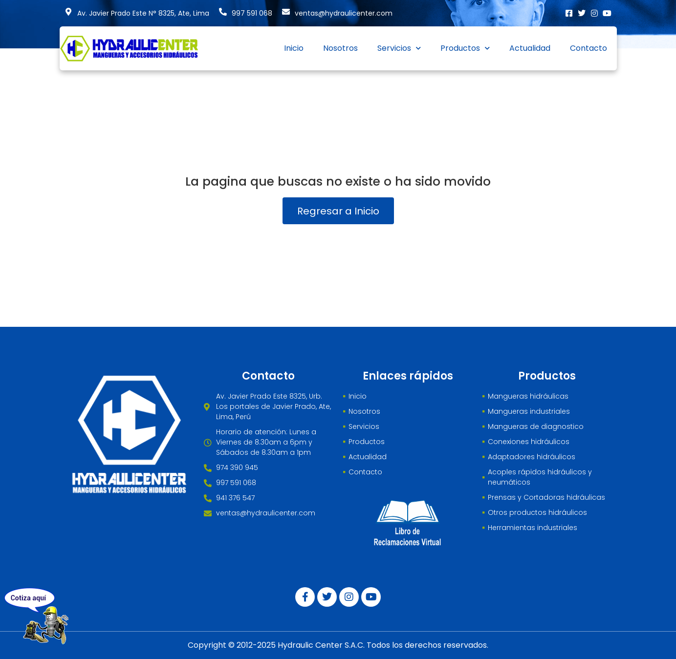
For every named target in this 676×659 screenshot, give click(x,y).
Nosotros (340, 48)
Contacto (588, 48)
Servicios (399, 48)
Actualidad (529, 48)
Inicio (294, 48)
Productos (465, 48)
